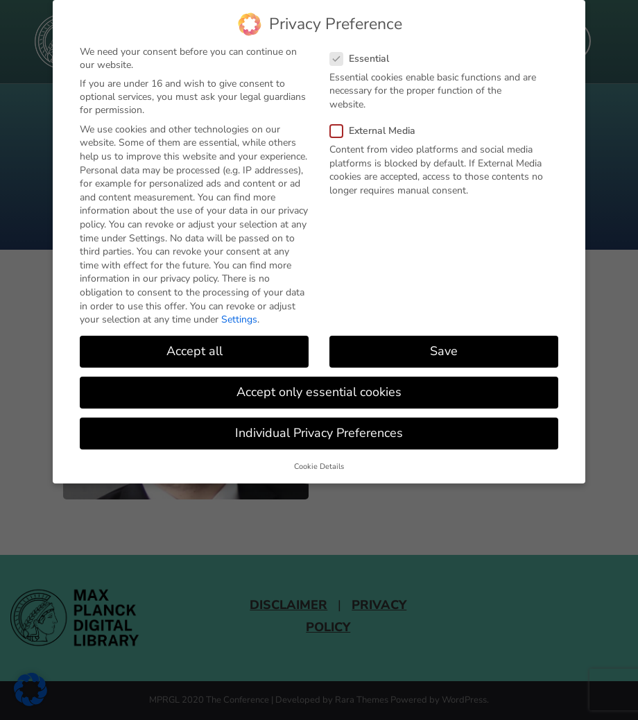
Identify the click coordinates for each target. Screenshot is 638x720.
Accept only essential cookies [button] (319, 392)
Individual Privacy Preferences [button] (319, 433)
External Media (376, 130)
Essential (363, 58)
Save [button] (444, 351)
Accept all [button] (194, 351)
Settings (239, 319)
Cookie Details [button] (319, 466)
